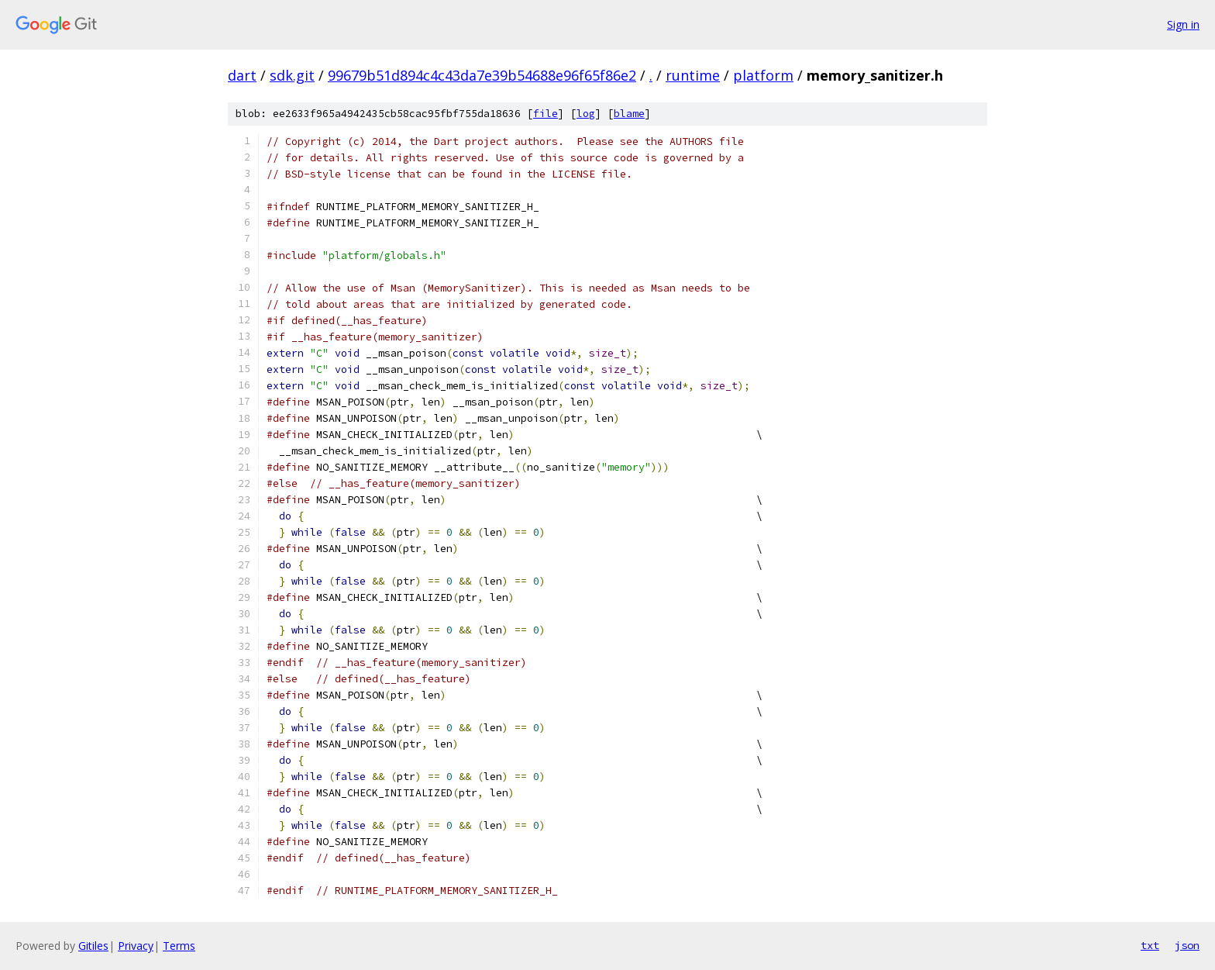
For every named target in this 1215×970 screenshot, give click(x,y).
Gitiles (93, 945)
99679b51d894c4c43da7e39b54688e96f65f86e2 (482, 75)
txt (1150, 945)
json (1187, 945)
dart (242, 75)
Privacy (135, 945)
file (545, 113)
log (586, 113)
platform (763, 75)
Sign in (1183, 24)
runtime (693, 75)
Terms (179, 945)
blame (629, 113)
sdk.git (292, 75)
